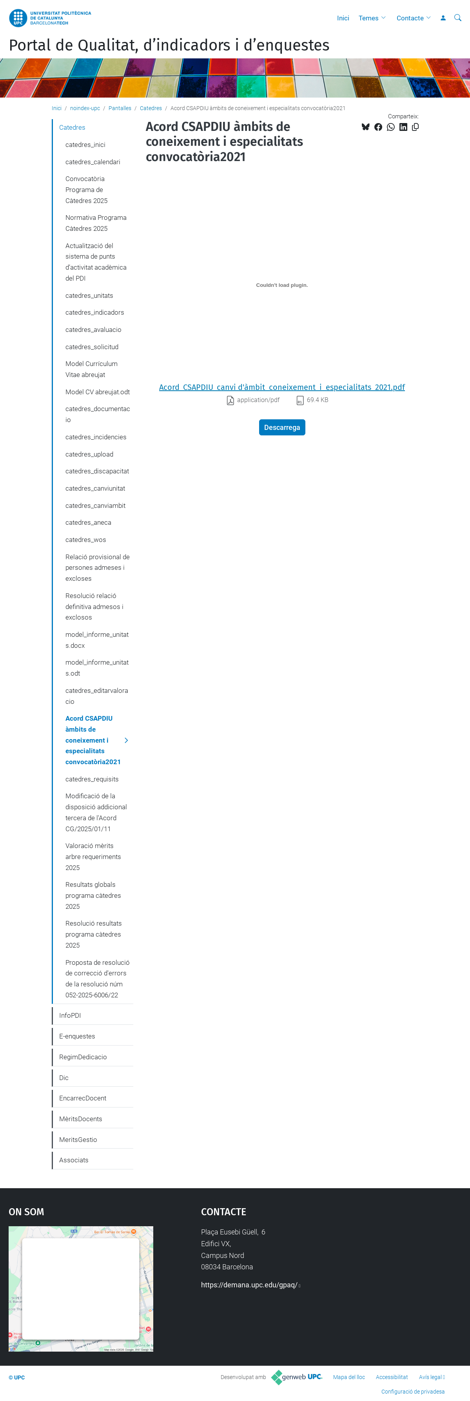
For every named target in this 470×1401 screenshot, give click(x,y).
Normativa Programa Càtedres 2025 (96, 223)
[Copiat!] (415, 127)
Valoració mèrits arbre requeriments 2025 (93, 856)
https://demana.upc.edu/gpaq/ (249, 1285)
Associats (74, 1160)
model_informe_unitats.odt (97, 667)
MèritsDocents (80, 1119)
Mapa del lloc (349, 1377)
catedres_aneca (88, 522)
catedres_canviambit (95, 505)
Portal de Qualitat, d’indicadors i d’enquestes (169, 45)
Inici (343, 18)
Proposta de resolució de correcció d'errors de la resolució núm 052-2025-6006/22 (97, 979)
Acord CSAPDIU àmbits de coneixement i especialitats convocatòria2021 (93, 740)
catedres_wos (85, 540)
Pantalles (120, 108)
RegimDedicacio (83, 1057)
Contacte (410, 18)
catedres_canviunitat (95, 488)
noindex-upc (85, 108)
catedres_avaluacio (93, 329)
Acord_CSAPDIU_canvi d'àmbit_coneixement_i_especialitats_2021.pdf (282, 387)
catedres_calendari (92, 162)
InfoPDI (70, 1015)
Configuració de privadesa (413, 1391)
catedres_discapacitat (97, 471)
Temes (369, 18)
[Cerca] (457, 18)
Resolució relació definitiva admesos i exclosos (94, 606)
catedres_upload (89, 454)
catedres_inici (85, 145)
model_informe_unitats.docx (97, 640)
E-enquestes (77, 1036)
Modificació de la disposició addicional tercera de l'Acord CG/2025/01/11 (96, 812)
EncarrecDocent (82, 1098)
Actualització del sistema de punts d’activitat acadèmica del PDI (96, 262)
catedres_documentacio (97, 414)
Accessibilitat (392, 1377)
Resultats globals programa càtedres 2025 (93, 895)
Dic (64, 1078)
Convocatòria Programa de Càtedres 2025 (86, 189)
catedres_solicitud (91, 347)
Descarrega (282, 427)
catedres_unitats (89, 295)
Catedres (151, 108)
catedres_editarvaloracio (96, 696)
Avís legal (430, 1377)
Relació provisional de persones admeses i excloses (97, 567)
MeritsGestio (78, 1140)
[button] (385, 18)
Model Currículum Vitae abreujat (91, 369)
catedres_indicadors (94, 312)
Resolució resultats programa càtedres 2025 (93, 934)
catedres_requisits (92, 779)
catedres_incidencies (96, 437)
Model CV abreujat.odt (97, 392)
